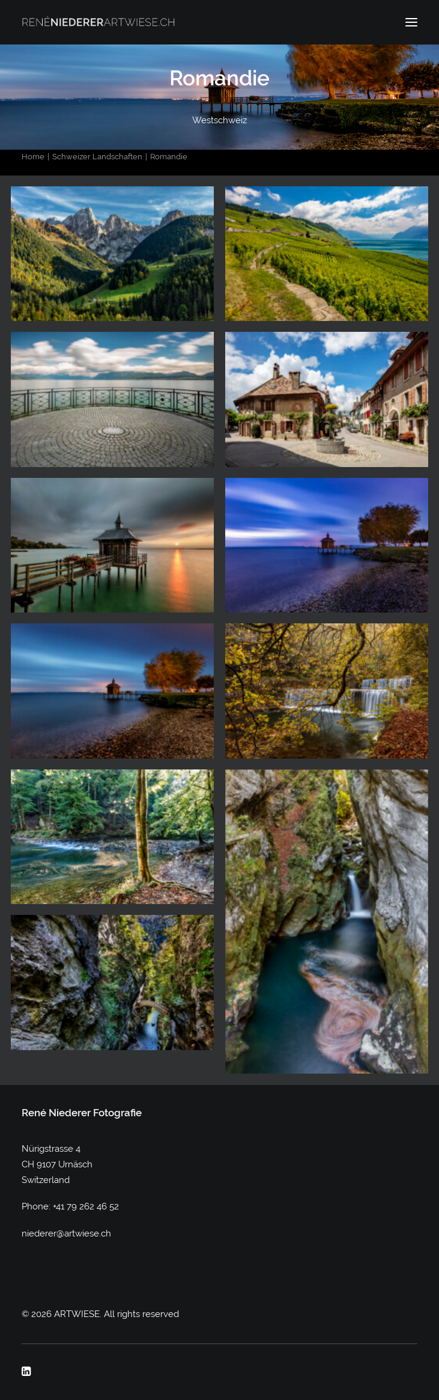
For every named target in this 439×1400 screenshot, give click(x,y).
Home (33, 156)
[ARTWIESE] (98, 22)
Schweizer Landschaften (97, 156)
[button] (411, 22)
